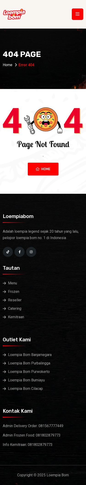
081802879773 (48, 435)
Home (7, 65)
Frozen (13, 291)
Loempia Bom (58, 475)
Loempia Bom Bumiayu (26, 380)
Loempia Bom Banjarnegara (30, 355)
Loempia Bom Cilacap (25, 388)
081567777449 (51, 426)
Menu (12, 283)
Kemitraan (16, 317)
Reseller (15, 300)
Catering (14, 308)
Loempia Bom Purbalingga (29, 363)
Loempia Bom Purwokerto (29, 371)
